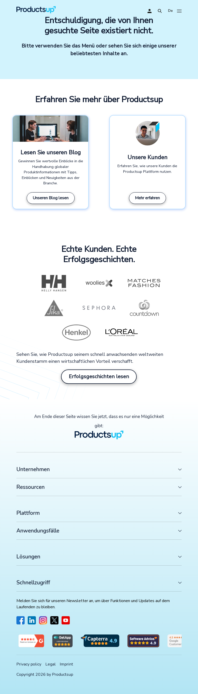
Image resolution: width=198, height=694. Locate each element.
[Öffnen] (160, 11)
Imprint (66, 664)
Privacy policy (28, 664)
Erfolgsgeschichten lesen (99, 376)
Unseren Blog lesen (50, 198)
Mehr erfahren (147, 198)
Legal (50, 664)
